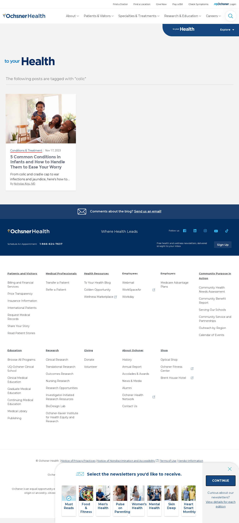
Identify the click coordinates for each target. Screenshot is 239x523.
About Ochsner (132, 350)
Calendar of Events (211, 335)
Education (14, 350)
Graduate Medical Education (19, 391)
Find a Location (142, 4)
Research (52, 350)
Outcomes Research (59, 374)
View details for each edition (215, 501)
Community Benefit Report (212, 300)
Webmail (128, 282)
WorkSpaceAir (131, 289)
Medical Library (17, 411)
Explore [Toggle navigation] (227, 29)
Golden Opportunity (97, 289)
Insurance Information (22, 301)
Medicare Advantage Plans (174, 284)
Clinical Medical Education (17, 380)
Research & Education (181, 16)
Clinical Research (57, 359)
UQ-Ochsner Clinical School (20, 369)
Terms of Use (168, 460)
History (127, 359)
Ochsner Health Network (132, 397)
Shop (164, 350)
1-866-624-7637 (50, 243)
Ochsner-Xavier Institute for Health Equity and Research (62, 417)
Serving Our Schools (212, 310)
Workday (128, 297)
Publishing (14, 418)
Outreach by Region (212, 328)
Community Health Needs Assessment (212, 289)
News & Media (132, 381)
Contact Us (129, 406)
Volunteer (90, 366)
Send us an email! (147, 211)
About (71, 16)
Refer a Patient (56, 289)
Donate (89, 359)
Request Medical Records (18, 317)
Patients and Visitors (22, 273)
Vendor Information (190, 460)
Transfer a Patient (57, 282)
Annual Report (132, 366)
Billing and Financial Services (20, 284)
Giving (88, 350)
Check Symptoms (198, 4)
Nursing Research (58, 381)
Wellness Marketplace (98, 297)
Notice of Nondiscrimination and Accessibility (126, 460)
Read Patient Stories (21, 333)
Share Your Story (18, 326)
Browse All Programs (21, 359)
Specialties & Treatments (137, 16)
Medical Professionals (61, 273)
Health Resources (96, 273)
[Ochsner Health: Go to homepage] (24, 15)
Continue (215, 484)
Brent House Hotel (173, 378)
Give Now (161, 4)
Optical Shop (169, 359)
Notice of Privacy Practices (78, 460)
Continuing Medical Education (20, 402)
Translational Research (60, 366)
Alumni (127, 388)
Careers (212, 16)
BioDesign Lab (55, 406)
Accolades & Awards (135, 374)
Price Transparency (20, 293)
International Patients (21, 308)
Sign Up (224, 244)
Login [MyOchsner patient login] (233, 4)
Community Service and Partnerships (215, 319)
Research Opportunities (61, 388)
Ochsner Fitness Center (171, 369)
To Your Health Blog (97, 282)
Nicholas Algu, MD (24, 183)
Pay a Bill (177, 4)
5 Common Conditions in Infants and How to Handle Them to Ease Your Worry (37, 162)
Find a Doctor (120, 4)
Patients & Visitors (97, 16)
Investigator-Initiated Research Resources (60, 397)
